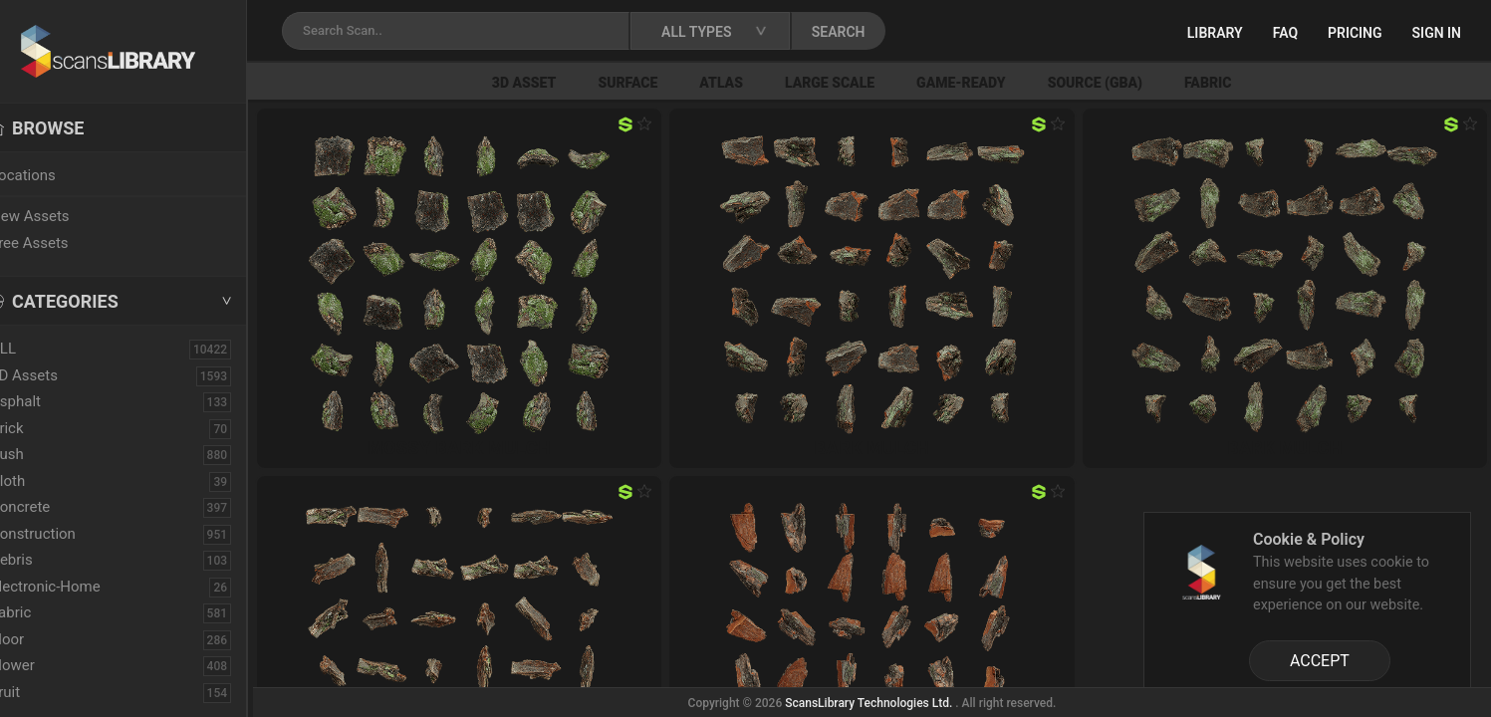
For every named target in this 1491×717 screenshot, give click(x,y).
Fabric (1238, 83)
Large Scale (860, 83)
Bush (43, 454)
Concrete (56, 507)
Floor (43, 639)
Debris (47, 560)
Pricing (1355, 33)
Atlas (752, 83)
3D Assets (60, 375)
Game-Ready (992, 83)
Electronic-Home (81, 587)
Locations (59, 175)
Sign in (1436, 33)
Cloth (43, 481)
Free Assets (65, 243)
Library (1215, 33)
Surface (658, 83)
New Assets (66, 216)
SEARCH (875, 32)
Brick (43, 428)
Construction (69, 534)
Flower (48, 665)
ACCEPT (1320, 660)
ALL (39, 349)
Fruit (41, 692)
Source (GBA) (1126, 83)
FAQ (1285, 33)
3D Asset (555, 83)
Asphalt (51, 401)
